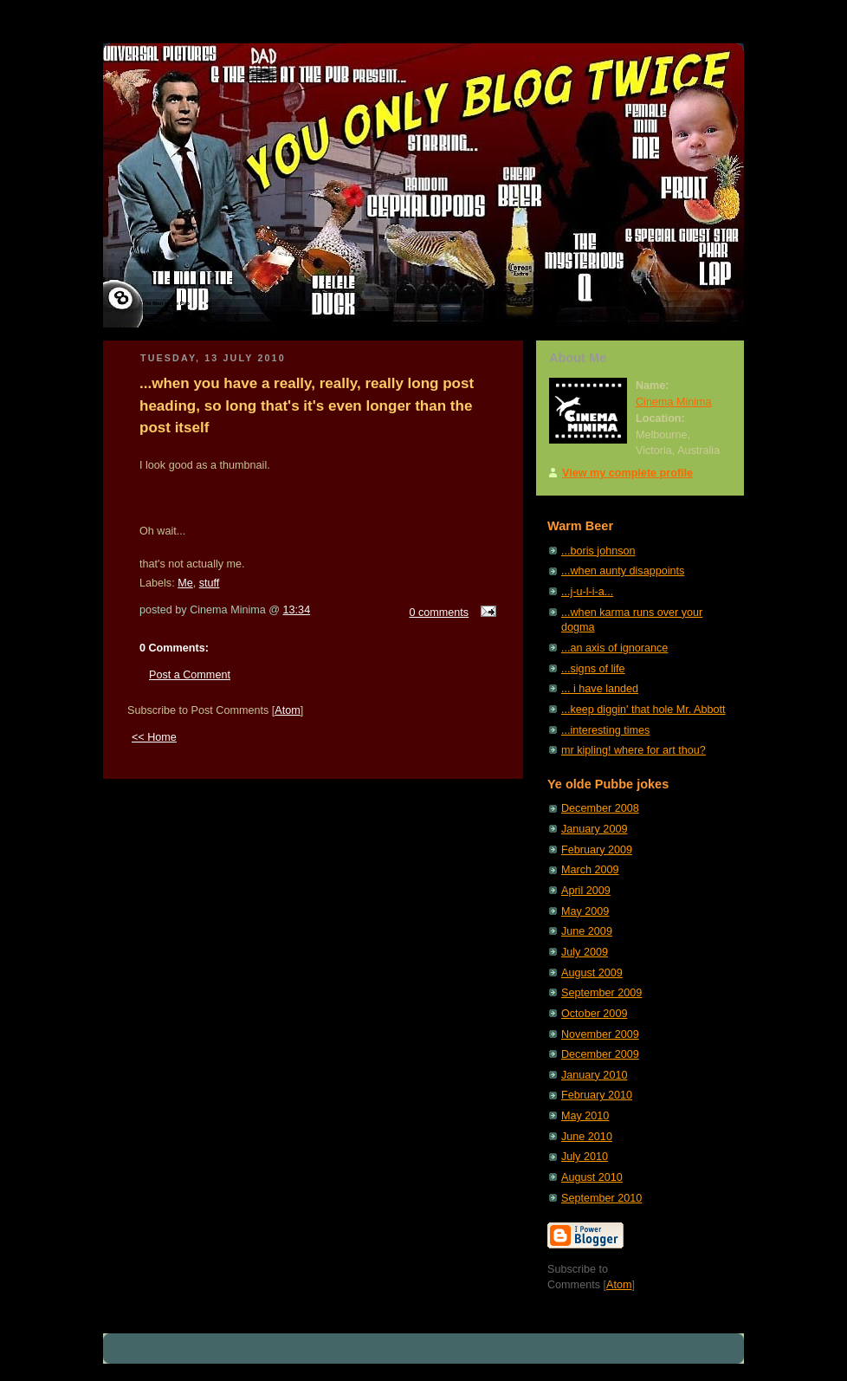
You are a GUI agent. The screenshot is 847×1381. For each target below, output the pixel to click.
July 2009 (584, 952)
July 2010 (584, 1157)
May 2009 (585, 911)
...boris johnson (598, 551)
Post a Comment (189, 675)
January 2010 (594, 1075)
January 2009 (594, 829)
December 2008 (600, 808)
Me (185, 583)
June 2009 (586, 931)
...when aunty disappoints (622, 571)
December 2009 (600, 1054)
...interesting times (605, 730)
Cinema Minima (674, 402)
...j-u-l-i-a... (587, 592)
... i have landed (599, 689)
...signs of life (593, 669)
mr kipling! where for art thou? (633, 750)
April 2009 (586, 891)
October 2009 (594, 1014)
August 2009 (592, 973)
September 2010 (601, 1198)
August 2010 (592, 1177)
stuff (209, 583)
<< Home (154, 737)
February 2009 (596, 850)
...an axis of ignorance (614, 648)
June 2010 (586, 1137)
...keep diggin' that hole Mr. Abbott (643, 709)
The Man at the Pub (166, 303)
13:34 (297, 610)
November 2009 (600, 1034)
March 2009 (590, 870)
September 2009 (601, 993)
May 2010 (585, 1116)
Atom (287, 710)
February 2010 (596, 1095)
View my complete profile (627, 473)
